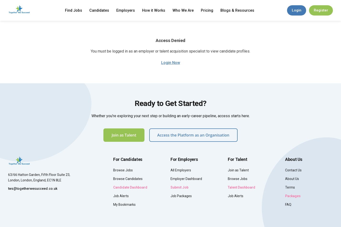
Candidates (99, 10)
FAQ (288, 204)
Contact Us (293, 170)
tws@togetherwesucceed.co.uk (32, 188)
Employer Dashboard (186, 179)
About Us (292, 179)
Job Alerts (121, 196)
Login (296, 10)
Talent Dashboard (241, 187)
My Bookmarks (124, 204)
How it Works (153, 10)
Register (321, 10)
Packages (293, 196)
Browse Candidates (128, 179)
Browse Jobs (123, 170)
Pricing (207, 10)
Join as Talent (124, 135)
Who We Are (183, 10)
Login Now (170, 62)
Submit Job (179, 187)
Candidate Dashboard (130, 187)
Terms (290, 187)
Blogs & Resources (237, 10)
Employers (125, 10)
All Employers (180, 170)
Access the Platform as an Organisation (193, 135)
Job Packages (181, 196)
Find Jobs (73, 10)
